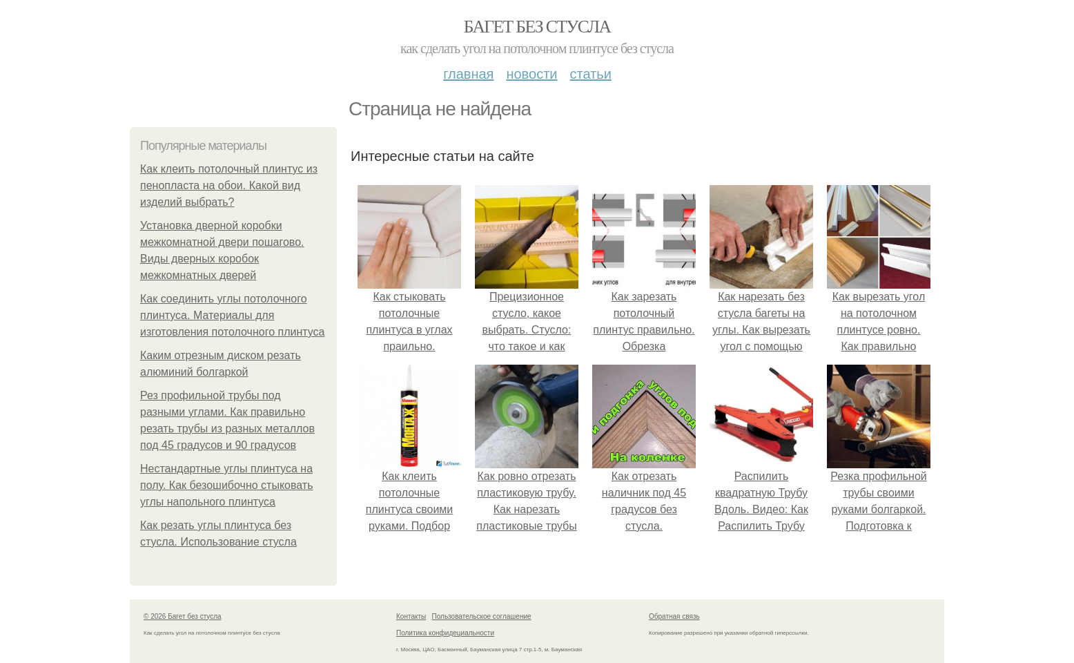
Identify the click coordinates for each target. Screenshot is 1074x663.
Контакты (411, 616)
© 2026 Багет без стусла (183, 616)
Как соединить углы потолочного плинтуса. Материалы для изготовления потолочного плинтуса (232, 315)
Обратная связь (674, 616)
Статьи (590, 73)
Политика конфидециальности (445, 633)
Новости (531, 73)
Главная (468, 73)
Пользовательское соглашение (481, 616)
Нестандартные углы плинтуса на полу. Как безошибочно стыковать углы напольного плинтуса (226, 485)
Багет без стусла (537, 27)
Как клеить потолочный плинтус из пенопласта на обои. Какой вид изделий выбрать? (229, 185)
